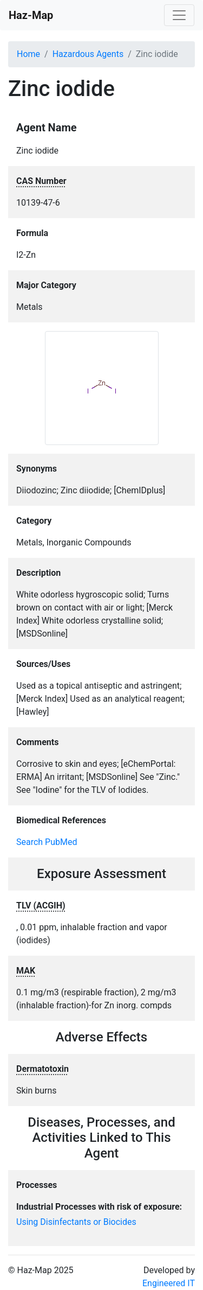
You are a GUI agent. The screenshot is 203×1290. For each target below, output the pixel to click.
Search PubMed (46, 842)
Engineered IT (168, 1283)
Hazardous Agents (88, 54)
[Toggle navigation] (179, 15)
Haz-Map (31, 15)
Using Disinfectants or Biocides (76, 1222)
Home (28, 54)
